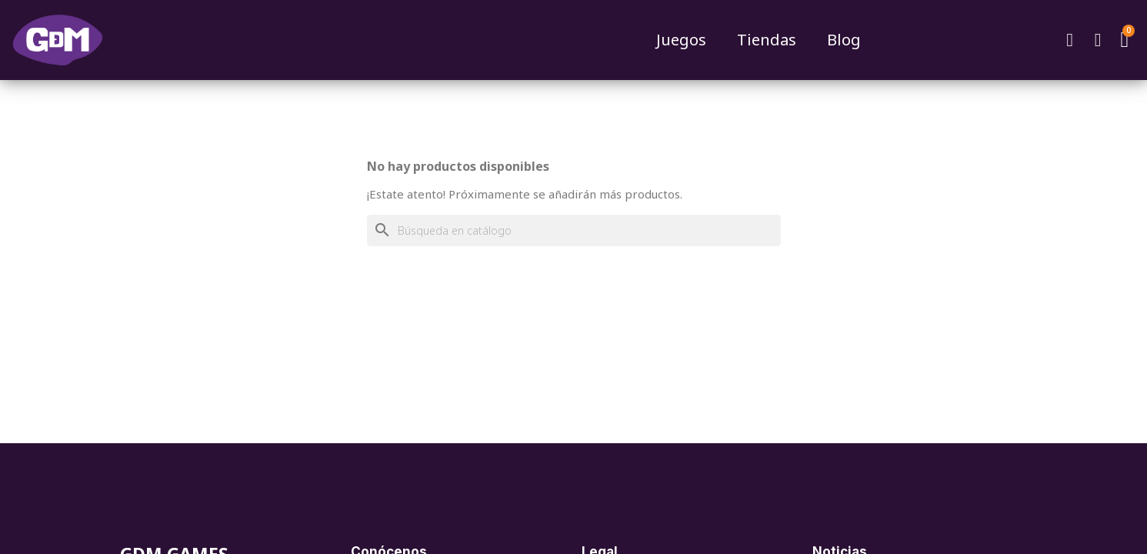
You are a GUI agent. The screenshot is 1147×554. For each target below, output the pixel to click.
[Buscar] (574, 230)
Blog (844, 39)
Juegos (681, 39)
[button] (1069, 40)
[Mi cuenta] (1097, 40)
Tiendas (766, 39)
